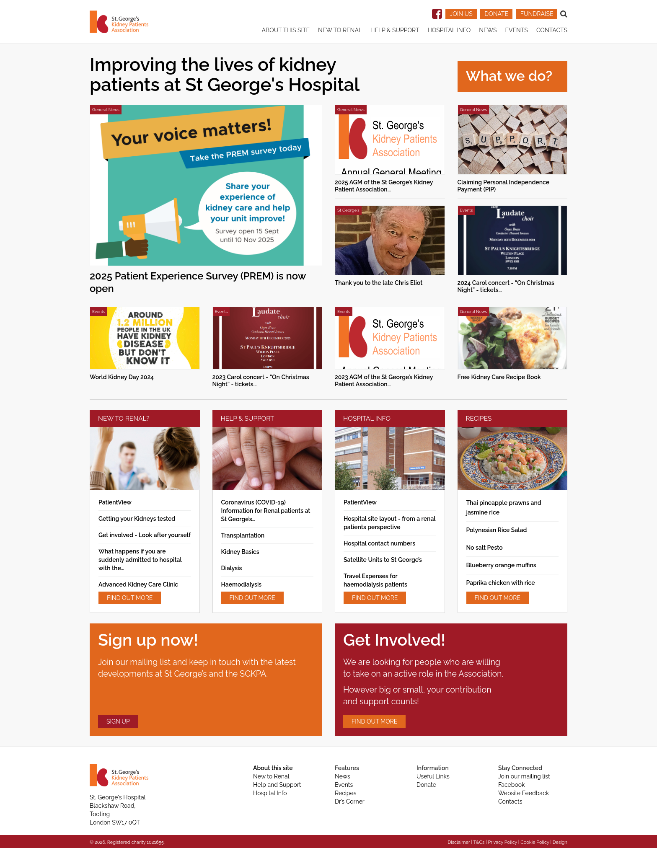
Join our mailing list (524, 776)
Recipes (346, 793)
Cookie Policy (534, 842)
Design (560, 842)
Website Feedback (523, 793)
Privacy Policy (502, 842)
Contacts (551, 30)
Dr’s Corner (350, 801)
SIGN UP (118, 721)
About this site (285, 30)
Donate (426, 784)
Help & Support (394, 30)
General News (105, 109)
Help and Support (277, 784)
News (488, 30)
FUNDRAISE (537, 13)
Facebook (511, 784)
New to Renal (271, 776)
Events (516, 30)
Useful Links (433, 776)
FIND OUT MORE (130, 598)
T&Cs (478, 842)
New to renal (340, 30)
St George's (348, 210)
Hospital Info (449, 30)
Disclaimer (458, 842)
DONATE (496, 13)
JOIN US (461, 13)
